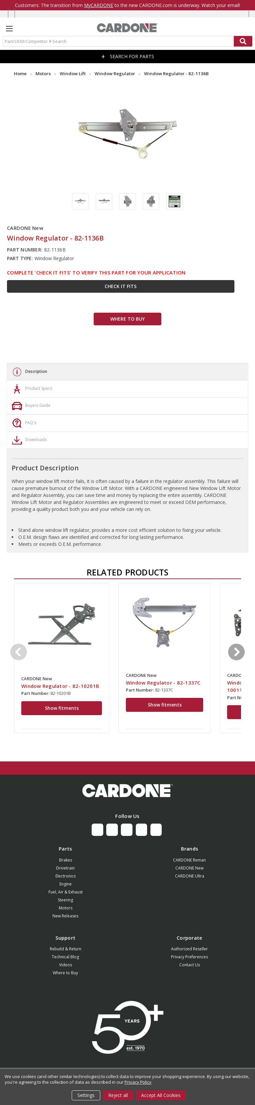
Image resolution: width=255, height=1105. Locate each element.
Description (28, 372)
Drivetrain (65, 868)
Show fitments (62, 708)
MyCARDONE (98, 5)
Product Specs (31, 389)
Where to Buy (65, 973)
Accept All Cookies (161, 1095)
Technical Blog (65, 957)
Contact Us (189, 965)
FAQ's (23, 423)
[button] (127, 790)
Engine (65, 884)
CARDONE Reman (189, 860)
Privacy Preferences (189, 957)
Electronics (65, 876)
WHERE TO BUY (127, 319)
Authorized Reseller (189, 949)
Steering (65, 900)
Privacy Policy (138, 1082)
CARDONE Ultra (189, 876)
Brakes (65, 860)
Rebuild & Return (65, 949)
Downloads (28, 440)
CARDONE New (189, 868)
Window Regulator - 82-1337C (163, 682)
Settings (86, 1095)
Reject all (118, 1095)
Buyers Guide (30, 405)
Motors (65, 908)
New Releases (65, 916)
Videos (65, 965)
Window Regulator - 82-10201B (60, 686)
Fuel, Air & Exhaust (65, 892)
